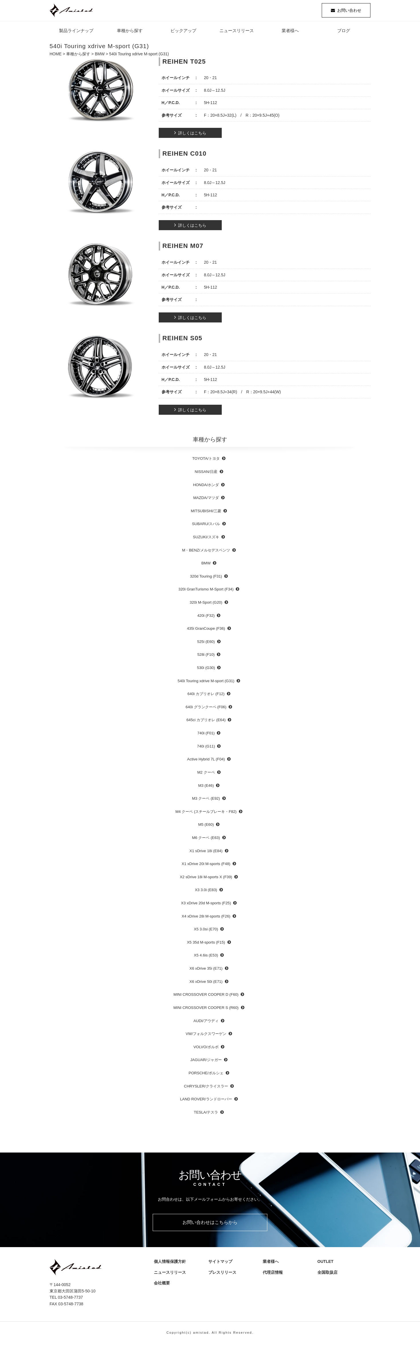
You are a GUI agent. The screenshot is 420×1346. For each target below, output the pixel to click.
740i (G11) (206, 748)
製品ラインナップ (76, 32)
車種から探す (130, 32)
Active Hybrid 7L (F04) (206, 761)
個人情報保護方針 (168, 1263)
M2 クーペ (206, 774)
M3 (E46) (206, 787)
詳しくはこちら (192, 135)
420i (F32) (206, 617)
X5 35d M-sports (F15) (206, 944)
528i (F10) (206, 657)
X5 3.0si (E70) (206, 931)
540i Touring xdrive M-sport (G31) (206, 683)
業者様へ (290, 32)
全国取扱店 (328, 1274)
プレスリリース (223, 1274)
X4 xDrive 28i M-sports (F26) (206, 918)
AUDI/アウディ (205, 1023)
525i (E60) (206, 643)
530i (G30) (206, 670)
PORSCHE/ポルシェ (206, 1075)
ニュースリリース (236, 32)
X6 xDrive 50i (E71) (205, 983)
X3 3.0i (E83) (206, 892)
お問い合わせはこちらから (210, 1224)
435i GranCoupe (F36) (206, 631)
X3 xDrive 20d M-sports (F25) (206, 905)
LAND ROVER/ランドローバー (206, 1101)
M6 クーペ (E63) (206, 840)
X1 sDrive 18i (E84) (205, 853)
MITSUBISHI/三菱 (206, 513)
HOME (56, 56)
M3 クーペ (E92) (206, 801)
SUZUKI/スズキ (206, 539)
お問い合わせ (349, 11)
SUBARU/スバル (206, 526)
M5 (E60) (206, 827)
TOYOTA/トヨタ (206, 461)
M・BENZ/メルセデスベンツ (206, 552)
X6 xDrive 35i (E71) (205, 971)
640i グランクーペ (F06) (206, 709)
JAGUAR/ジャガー (206, 1062)
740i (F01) (206, 735)
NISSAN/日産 (206, 474)
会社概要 (162, 1285)
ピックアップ (183, 32)
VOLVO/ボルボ (206, 1049)
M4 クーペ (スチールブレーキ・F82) (206, 813)
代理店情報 (273, 1274)
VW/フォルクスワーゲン (206, 1036)
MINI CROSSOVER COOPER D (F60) (206, 997)
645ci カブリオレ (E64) (206, 722)
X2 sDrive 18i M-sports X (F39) (206, 879)
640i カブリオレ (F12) (205, 696)
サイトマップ (219, 1263)
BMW (100, 56)
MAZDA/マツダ (206, 500)
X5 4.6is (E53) (206, 957)
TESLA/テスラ (206, 1114)
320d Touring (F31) (206, 578)
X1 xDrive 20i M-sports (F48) (206, 866)
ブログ (343, 32)
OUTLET (324, 1263)
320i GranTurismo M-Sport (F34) (205, 591)
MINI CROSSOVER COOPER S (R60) (206, 1009)
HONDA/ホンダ (206, 487)
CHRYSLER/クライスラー (206, 1088)
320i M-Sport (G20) (206, 604)
